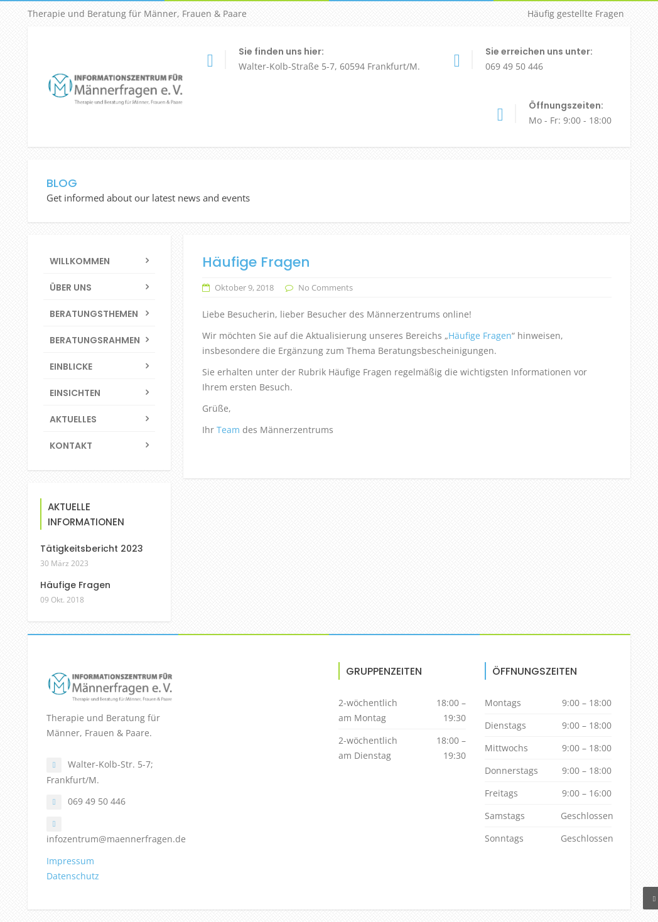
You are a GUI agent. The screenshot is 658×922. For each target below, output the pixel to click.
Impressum (70, 861)
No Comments (325, 287)
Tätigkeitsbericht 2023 (91, 548)
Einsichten (75, 393)
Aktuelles (73, 419)
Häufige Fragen (480, 335)
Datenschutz (72, 876)
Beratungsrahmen (95, 340)
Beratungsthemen (94, 314)
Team (228, 430)
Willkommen (80, 261)
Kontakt (71, 445)
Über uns (71, 287)
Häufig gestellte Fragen (575, 13)
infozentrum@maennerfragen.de (116, 839)
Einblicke (71, 366)
